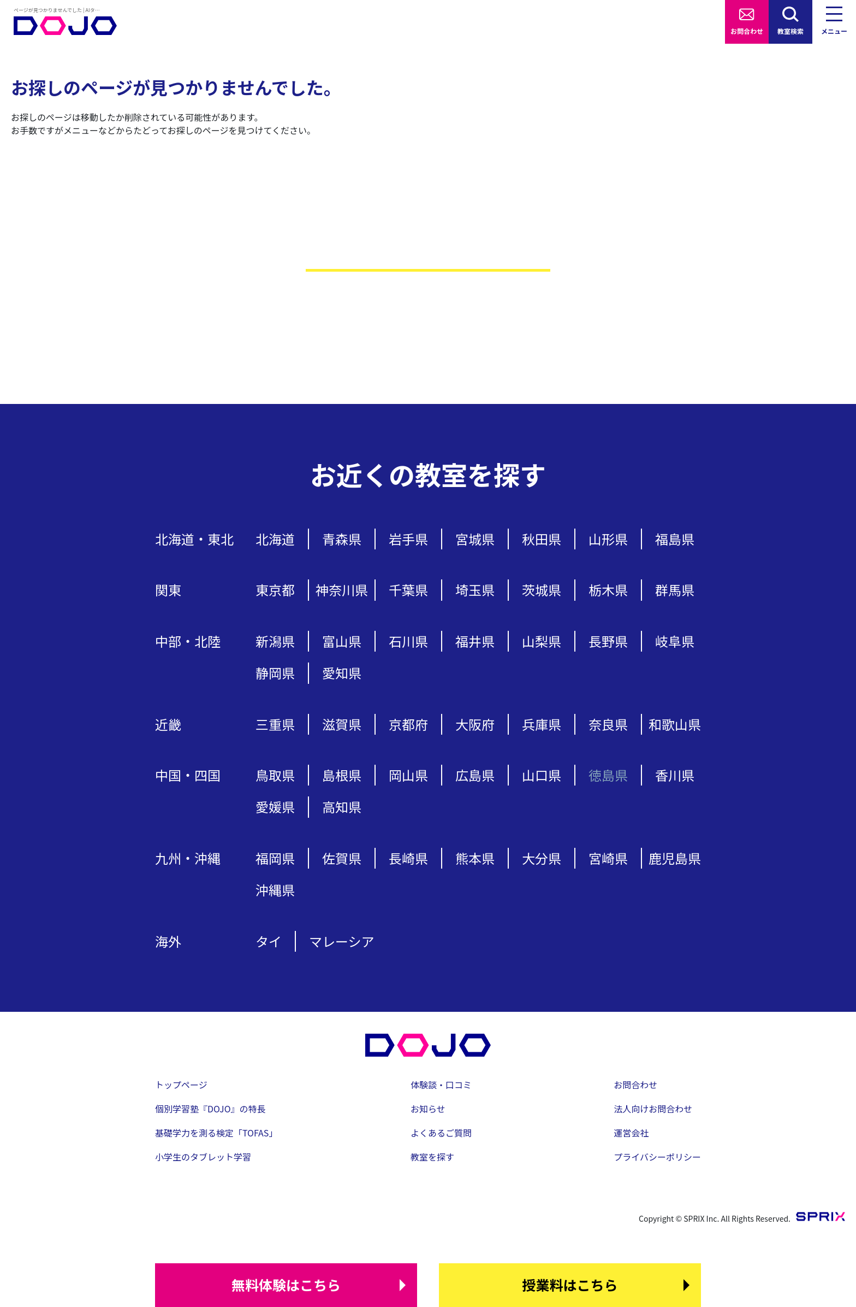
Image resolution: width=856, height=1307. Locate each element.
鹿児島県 (675, 858)
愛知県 (341, 672)
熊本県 (475, 858)
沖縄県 (275, 889)
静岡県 (275, 672)
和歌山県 (675, 724)
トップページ (181, 1084)
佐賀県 (341, 858)
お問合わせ (746, 31)
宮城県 (475, 538)
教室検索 (790, 31)
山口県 (541, 774)
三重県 (275, 724)
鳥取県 (275, 774)
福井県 (475, 640)
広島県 (475, 774)
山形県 (608, 538)
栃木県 (608, 589)
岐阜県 (674, 640)
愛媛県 (275, 806)
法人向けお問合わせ (653, 1108)
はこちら (286, 1285)
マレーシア (341, 941)
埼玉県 (475, 589)
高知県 (341, 806)
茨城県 (541, 589)
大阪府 (475, 724)
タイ (268, 941)
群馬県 (674, 589)
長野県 (608, 640)
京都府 (408, 724)
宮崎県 (608, 858)
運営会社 (631, 1132)
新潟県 (275, 640)
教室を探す (432, 1156)
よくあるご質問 (441, 1132)
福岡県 (275, 858)
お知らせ (428, 1108)
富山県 (341, 640)
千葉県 (408, 589)
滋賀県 (341, 724)
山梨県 (541, 640)
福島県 (674, 538)
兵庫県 (541, 724)
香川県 (674, 774)
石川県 (408, 640)
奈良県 (608, 724)
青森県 (341, 538)
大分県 (541, 858)
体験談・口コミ (441, 1084)
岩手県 (408, 538)
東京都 (275, 589)
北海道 (275, 538)
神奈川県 (342, 589)
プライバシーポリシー (657, 1156)
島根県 (341, 774)
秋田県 (541, 538)
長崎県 (408, 858)
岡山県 (408, 774)
